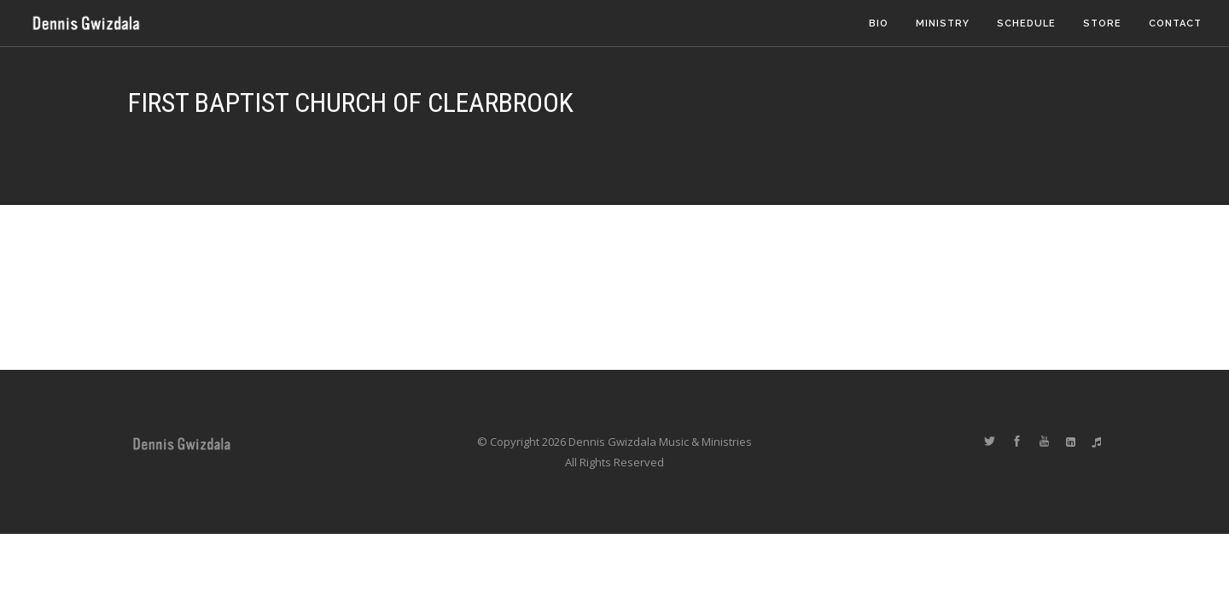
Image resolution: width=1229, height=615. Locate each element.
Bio (878, 23)
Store (1102, 23)
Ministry (943, 23)
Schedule (1026, 23)
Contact (1175, 23)
